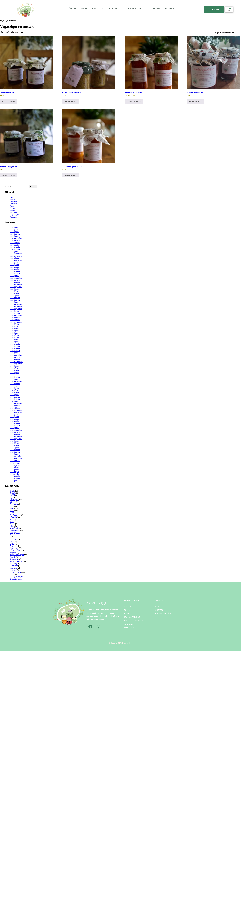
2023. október (15, 258)
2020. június (14, 326)
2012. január (14, 454)
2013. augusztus (16, 412)
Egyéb (12, 502)
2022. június (14, 291)
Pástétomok (14, 548)
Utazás (12, 574)
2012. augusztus (16, 439)
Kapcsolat (13, 201)
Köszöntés (14, 535)
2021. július (14, 311)
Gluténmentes (15, 515)
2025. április (14, 232)
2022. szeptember (16, 284)
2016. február (15, 351)
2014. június (14, 390)
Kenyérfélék (14, 530)
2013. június (14, 417)
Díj (11, 497)
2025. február (15, 234)
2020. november (16, 318)
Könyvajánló (15, 533)
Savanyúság (14, 559)
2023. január (14, 276)
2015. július (14, 366)
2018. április (14, 342)
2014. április (14, 395)
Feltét (12, 511)
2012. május (14, 445)
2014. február (15, 399)
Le (11, 537)
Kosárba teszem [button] (8, 175)
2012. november (16, 432)
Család (12, 495)
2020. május (14, 329)
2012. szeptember (16, 436)
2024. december (16, 238)
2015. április (14, 373)
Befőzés (13, 493)
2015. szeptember (16, 362)
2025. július (14, 229)
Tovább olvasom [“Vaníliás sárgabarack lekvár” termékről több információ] (70, 175)
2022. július (14, 289)
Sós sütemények (16, 561)
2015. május (14, 370)
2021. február (15, 313)
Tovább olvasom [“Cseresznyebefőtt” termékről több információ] (8, 101)
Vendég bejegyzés (16, 577)
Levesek (13, 539)
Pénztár (12, 208)
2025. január (14, 236)
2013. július (14, 414)
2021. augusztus (16, 309)
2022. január (14, 302)
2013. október (15, 408)
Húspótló (13, 517)
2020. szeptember (16, 322)
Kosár (12, 206)
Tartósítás (13, 568)
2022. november (16, 280)
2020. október (15, 320)
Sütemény (13, 563)
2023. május (14, 267)
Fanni (12, 506)
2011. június (14, 470)
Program (13, 553)
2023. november (16, 256)
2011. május (14, 472)
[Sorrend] (227, 32)
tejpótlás (13, 570)
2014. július (14, 388)
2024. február (15, 249)
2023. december (16, 254)
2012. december (16, 430)
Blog (94, 8)
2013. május (14, 419)
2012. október (15, 434)
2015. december (16, 355)
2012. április (14, 447)
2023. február (15, 273)
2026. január (14, 227)
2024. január (14, 251)
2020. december (16, 315)
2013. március (15, 423)
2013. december (16, 403)
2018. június (14, 337)
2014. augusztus (16, 386)
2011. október (15, 461)
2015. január (14, 379)
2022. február (15, 300)
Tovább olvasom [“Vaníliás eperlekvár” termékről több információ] (195, 101)
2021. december (16, 304)
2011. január (14, 481)
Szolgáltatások (111, 8)
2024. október (15, 243)
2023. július (14, 262)
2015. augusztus (16, 364)
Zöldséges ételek (16, 579)
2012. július (14, 441)
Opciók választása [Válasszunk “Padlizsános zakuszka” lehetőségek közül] (134, 101)
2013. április (14, 421)
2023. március (15, 271)
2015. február (15, 377)
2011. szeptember (16, 463)
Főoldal (72, 8)
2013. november (16, 406)
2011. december (16, 456)
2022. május (14, 293)
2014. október (15, 384)
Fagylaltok (14, 504)
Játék (12, 522)
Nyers (12, 544)
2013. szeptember (16, 410)
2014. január (14, 401)
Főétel (12, 513)
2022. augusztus (16, 287)
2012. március (15, 450)
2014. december (16, 381)
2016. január (14, 353)
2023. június (14, 265)
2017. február (15, 346)
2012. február (15, 452)
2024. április (14, 245)
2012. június (14, 443)
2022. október (15, 282)
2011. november (16, 459)
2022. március (15, 298)
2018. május (14, 340)
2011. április (14, 474)
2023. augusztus (16, 260)
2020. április (14, 331)
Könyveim (155, 8)
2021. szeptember (16, 307)
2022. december (16, 278)
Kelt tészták (14, 528)
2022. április (14, 296)
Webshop (169, 8)
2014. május (14, 392)
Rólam (84, 8)
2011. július (14, 467)
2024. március (15, 247)
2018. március (15, 344)
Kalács (12, 524)
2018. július (14, 335)
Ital (11, 519)
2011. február (15, 478)
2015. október (15, 359)
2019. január (14, 333)
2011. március (15, 476)
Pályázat (13, 546)
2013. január (14, 428)
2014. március (15, 397)
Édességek (14, 500)
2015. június (14, 368)
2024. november (16, 240)
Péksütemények (16, 550)
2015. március (15, 375)
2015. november (16, 357)
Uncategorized (15, 572)
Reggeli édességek (17, 555)
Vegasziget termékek (135, 8)
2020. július (14, 324)
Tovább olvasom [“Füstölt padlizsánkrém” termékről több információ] (70, 101)
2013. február (15, 425)
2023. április (14, 269)
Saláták (12, 557)
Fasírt (12, 508)
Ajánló (12, 491)
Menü (12, 542)
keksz (12, 526)
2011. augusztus (16, 465)
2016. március (15, 348)
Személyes (14, 566)
